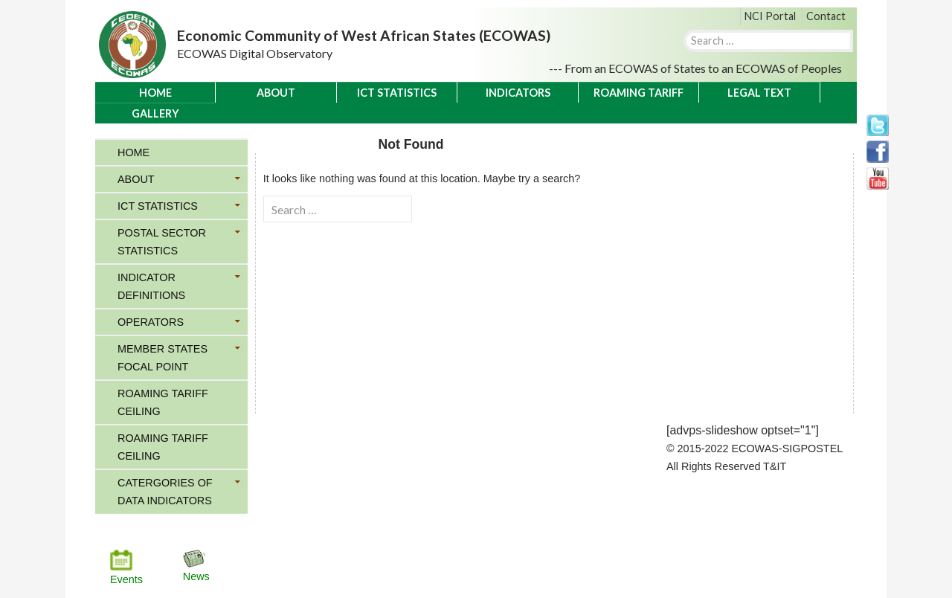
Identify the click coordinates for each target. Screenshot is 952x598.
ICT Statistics (397, 92)
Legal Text (759, 92)
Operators (151, 322)
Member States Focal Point (163, 358)
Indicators (518, 92)
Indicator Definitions (151, 286)
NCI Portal (770, 16)
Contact (826, 16)
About (276, 92)
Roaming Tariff (639, 92)
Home (155, 92)
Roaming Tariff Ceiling (163, 402)
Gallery (155, 113)
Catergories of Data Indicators (165, 492)
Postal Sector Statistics (162, 242)
